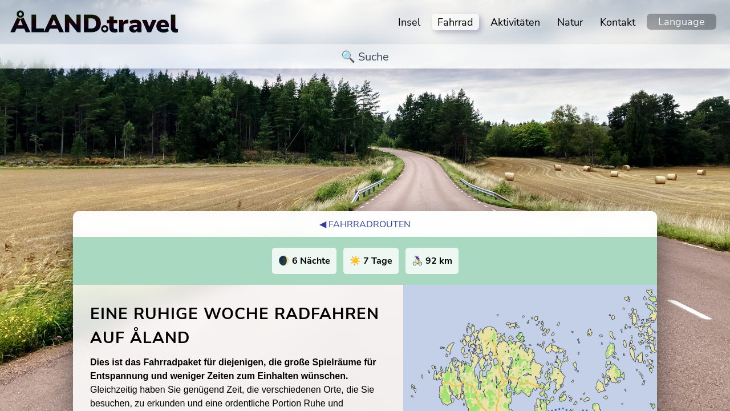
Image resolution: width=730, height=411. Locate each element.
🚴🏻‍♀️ (432, 261)
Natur (570, 22)
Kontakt (617, 22)
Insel (409, 22)
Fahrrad (455, 22)
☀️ (371, 261)
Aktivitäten (515, 22)
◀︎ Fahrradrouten (365, 224)
